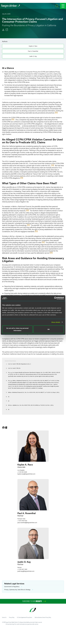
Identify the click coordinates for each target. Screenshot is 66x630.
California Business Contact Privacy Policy (43, 617)
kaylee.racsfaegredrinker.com (26, 474)
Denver (19, 567)
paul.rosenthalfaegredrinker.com (27, 522)
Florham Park (21, 519)
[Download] (3, 30)
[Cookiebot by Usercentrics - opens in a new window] (55, 298)
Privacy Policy (11, 617)
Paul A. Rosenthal (33, 51)
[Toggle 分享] (7, 30)
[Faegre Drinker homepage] (10, 5)
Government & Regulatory (13, 587)
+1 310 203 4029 (22, 472)
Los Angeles (20, 470)
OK (49, 329)
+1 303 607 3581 (22, 569)
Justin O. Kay (33, 56)
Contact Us (4, 617)
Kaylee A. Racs (33, 46)
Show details (55, 322)
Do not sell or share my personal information (17, 329)
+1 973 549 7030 (22, 521)
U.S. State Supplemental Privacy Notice (24, 617)
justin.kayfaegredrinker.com (25, 571)
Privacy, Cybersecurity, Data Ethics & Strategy (18, 590)
